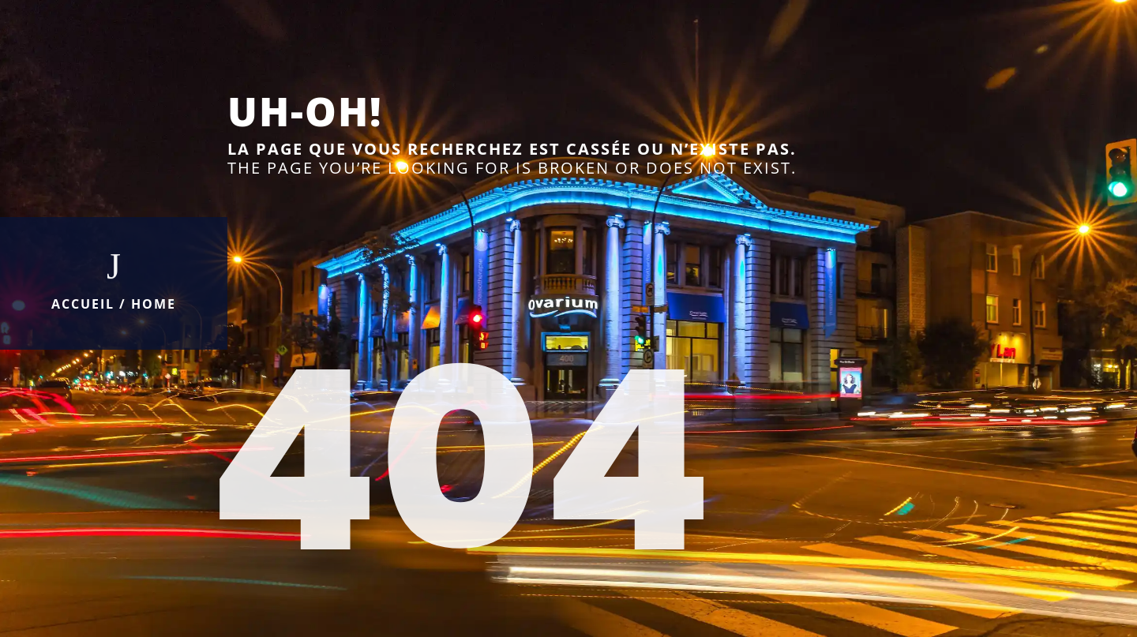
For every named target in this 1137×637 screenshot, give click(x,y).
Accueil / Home (113, 304)
